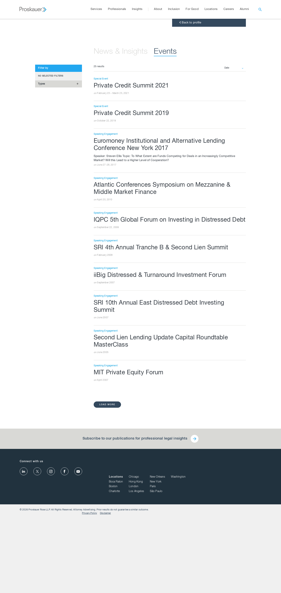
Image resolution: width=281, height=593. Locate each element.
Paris (229, 563)
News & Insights (122, 133)
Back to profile (190, 104)
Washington (254, 554)
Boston (189, 563)
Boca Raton (192, 558)
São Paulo (232, 568)
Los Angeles (212, 568)
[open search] (260, 9)
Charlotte (190, 568)
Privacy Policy (237, 587)
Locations (192, 554)
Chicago (210, 554)
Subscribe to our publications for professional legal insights (134, 531)
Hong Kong (212, 558)
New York (231, 558)
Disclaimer (253, 587)
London (209, 563)
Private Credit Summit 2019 (132, 196)
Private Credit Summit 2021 (132, 168)
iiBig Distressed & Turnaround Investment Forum (161, 366)
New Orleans (233, 554)
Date (227, 150)
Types (41, 165)
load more (108, 497)
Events (169, 133)
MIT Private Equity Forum (129, 465)
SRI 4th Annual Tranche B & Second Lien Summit (163, 339)
